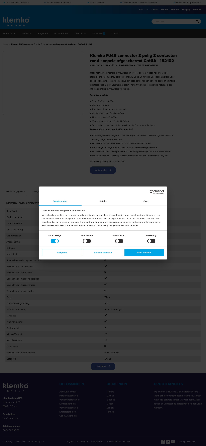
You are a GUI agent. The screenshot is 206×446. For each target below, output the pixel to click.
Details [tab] (103, 201)
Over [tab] (145, 201)
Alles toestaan (144, 252)
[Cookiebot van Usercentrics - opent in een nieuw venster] (151, 192)
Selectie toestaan (103, 252)
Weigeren (62, 252)
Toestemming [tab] (60, 201)
